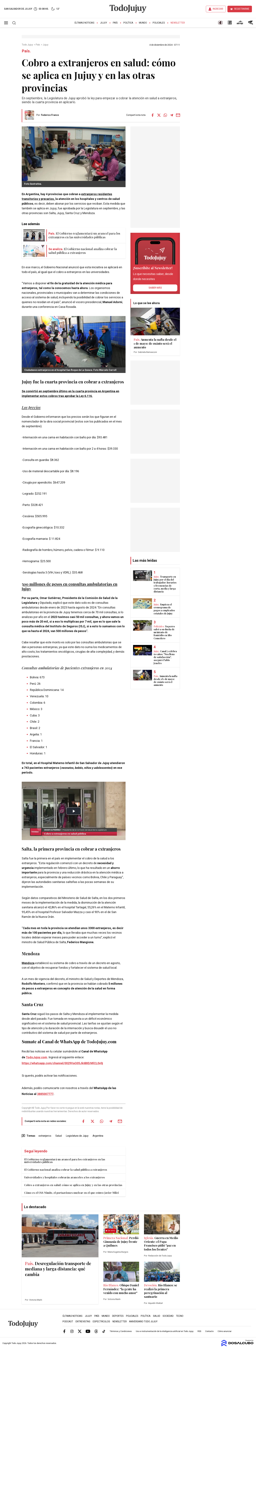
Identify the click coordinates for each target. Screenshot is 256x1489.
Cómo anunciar (225, 1331)
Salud (58, 1136)
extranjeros (45, 1136)
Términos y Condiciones (121, 1331)
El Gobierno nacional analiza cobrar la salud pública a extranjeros (65, 1169)
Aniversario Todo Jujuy (143, 1321)
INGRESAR (218, 9)
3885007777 (45, 1094)
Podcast (68, 1321)
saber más (155, 287)
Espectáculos (101, 1321)
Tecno (179, 1316)
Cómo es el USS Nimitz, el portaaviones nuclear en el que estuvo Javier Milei (71, 1192)
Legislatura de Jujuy (77, 1136)
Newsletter (178, 23)
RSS (199, 1331)
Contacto (209, 1331)
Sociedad (168, 1316)
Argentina (98, 1136)
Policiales (159, 23)
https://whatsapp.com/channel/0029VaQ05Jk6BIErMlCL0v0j (62, 1063)
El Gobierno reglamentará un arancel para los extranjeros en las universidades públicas (64, 1161)
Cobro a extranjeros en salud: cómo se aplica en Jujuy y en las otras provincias (73, 1185)
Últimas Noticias (84, 23)
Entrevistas (83, 1321)
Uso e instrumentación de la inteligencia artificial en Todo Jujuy (164, 1331)
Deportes (118, 1316)
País (115, 23)
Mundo (143, 23)
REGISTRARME (241, 9)
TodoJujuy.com (36, 1057)
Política (128, 23)
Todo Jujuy (27, 44)
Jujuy (103, 23)
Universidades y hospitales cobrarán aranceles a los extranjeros (64, 1177)
